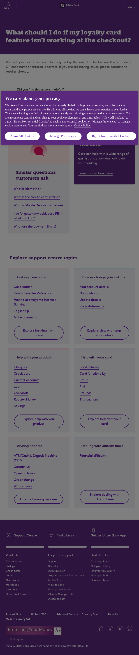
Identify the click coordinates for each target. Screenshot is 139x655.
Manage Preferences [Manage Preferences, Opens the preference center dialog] (63, 136)
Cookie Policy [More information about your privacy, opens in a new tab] (82, 125)
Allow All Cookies (22, 136)
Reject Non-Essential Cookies (111, 136)
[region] (69, 118)
